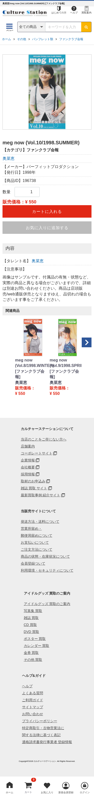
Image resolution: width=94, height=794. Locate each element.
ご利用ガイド (32, 700)
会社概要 (28, 467)
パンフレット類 (42, 39)
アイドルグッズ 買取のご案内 (47, 604)
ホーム (6, 39)
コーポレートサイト (36, 453)
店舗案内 (28, 446)
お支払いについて (35, 542)
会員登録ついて (33, 563)
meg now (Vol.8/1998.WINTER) (30, 363)
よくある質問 (32, 693)
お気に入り (47, 792)
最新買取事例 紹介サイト (40, 495)
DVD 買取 (31, 632)
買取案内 (86, 12)
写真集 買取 (33, 611)
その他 (21, 39)
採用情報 (28, 474)
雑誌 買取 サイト (34, 488)
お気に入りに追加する (47, 228)
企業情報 (28, 460)
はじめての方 (58, 12)
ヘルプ (74, 12)
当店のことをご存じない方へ (43, 439)
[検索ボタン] (86, 27)
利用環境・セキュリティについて (47, 570)
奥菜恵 (9, 158)
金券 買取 (31, 653)
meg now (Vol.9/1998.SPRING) (64, 363)
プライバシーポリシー (39, 721)
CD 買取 (30, 625)
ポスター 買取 (35, 639)
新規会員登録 (65, 792)
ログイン (85, 792)
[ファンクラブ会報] (29, 374)
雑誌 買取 (31, 618)
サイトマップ (32, 707)
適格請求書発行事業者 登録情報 (47, 742)
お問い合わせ (32, 714)
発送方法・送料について (40, 522)
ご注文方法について (36, 549)
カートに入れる (47, 211)
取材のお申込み (33, 481)
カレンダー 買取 (36, 646)
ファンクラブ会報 (71, 39)
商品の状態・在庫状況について (45, 556)
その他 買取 (33, 660)
